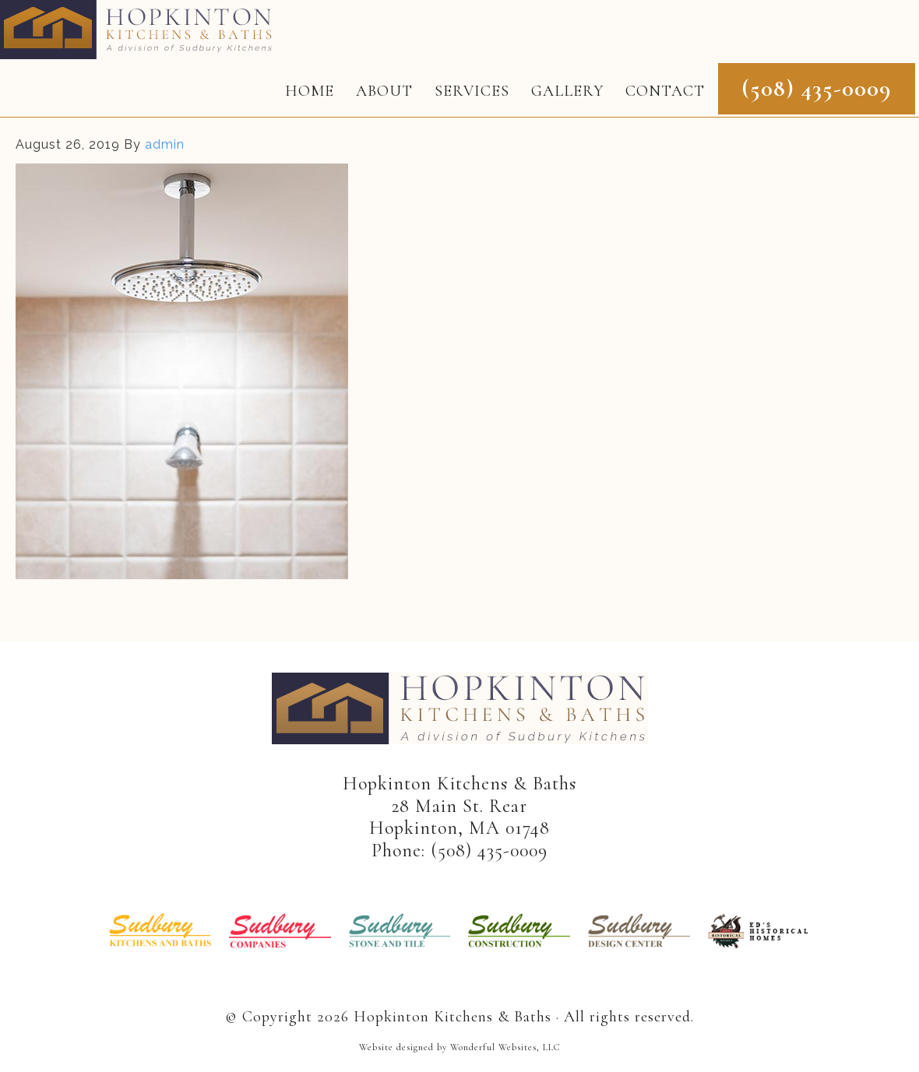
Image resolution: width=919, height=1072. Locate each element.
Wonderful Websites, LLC (505, 1047)
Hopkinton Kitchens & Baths (141, 29)
